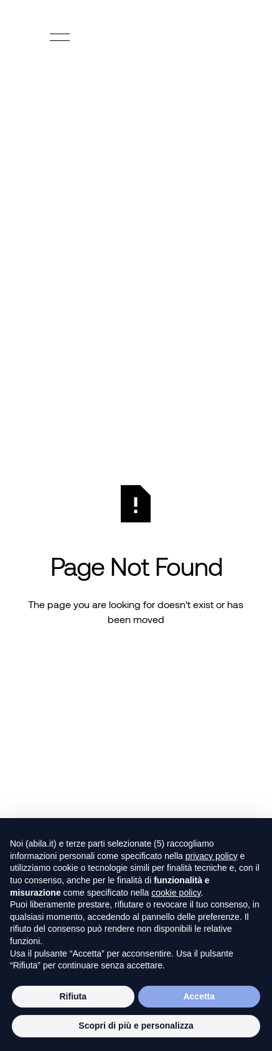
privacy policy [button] (211, 856)
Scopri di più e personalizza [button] (135, 1026)
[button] (60, 37)
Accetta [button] (199, 996)
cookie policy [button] (175, 893)
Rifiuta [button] (73, 996)
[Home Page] (136, 37)
